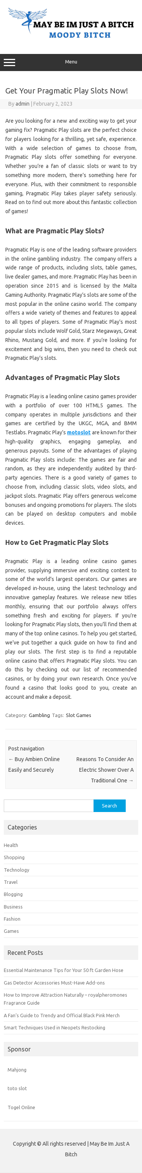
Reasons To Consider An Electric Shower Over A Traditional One (105, 770)
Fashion (12, 918)
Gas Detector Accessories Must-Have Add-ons (54, 982)
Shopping (14, 857)
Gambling (39, 715)
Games (11, 931)
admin (23, 104)
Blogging (13, 894)
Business (13, 906)
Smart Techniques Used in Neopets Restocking (54, 1027)
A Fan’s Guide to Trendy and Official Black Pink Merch (62, 1015)
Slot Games (78, 715)
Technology (16, 869)
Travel (10, 882)
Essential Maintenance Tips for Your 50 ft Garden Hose (63, 970)
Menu (71, 62)
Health (11, 845)
